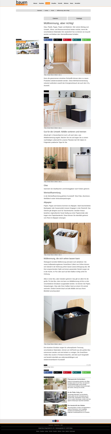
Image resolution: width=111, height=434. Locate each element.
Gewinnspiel (72, 431)
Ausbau (48, 3)
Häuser (35, 3)
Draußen (53, 3)
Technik (60, 3)
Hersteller (77, 3)
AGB (61, 425)
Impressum (51, 425)
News (71, 3)
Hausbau (41, 3)
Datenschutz (57, 425)
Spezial (67, 431)
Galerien (55, 18)
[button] (48, 40)
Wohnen (66, 3)
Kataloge (79, 18)
